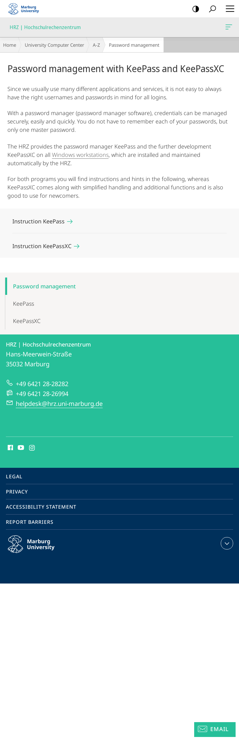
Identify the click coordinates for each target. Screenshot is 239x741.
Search (210, 9)
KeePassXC (27, 321)
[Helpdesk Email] (215, 729)
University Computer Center (54, 45)
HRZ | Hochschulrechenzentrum (228, 28)
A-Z (96, 45)
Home (9, 45)
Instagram (32, 448)
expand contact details (226, 543)
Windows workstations (80, 154)
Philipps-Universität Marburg (37, 549)
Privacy (17, 491)
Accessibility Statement (41, 506)
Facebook (10, 448)
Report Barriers (29, 522)
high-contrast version (193, 9)
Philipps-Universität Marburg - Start (26, 8)
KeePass (23, 303)
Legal (14, 476)
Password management (44, 286)
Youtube (20, 448)
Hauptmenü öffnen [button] (228, 8)
